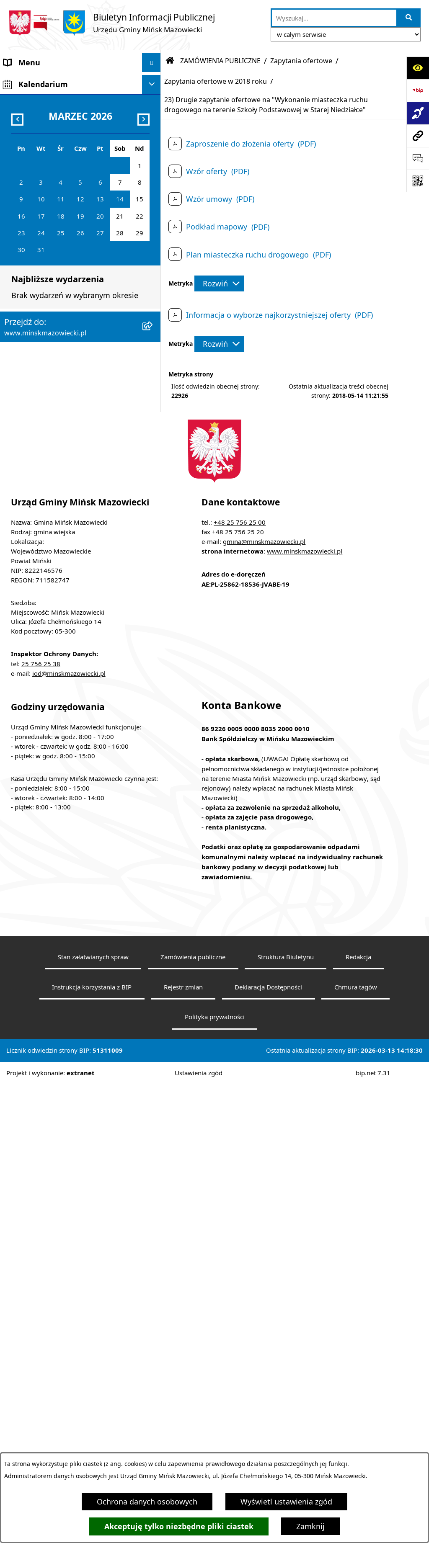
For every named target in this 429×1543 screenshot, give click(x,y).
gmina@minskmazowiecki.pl (264, 1000)
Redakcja (358, 1415)
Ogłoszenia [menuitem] (23, 281)
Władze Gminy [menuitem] (29, 100)
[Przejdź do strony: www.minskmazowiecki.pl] (417, 135)
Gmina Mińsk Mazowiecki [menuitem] (49, 81)
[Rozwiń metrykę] (219, 283)
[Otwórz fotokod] (417, 181)
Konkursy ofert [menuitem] (30, 469)
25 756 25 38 (40, 1122)
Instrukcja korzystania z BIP (92, 1445)
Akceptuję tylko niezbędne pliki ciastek (178, 1526)
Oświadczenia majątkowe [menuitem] (49, 394)
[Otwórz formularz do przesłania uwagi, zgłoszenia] (417, 158)
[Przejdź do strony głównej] (111, 22)
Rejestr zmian (183, 1445)
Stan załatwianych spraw (93, 1415)
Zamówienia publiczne (192, 1415)
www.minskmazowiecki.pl (304, 1009)
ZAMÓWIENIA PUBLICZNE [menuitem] (49, 262)
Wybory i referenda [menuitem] (37, 432)
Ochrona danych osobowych (147, 1502)
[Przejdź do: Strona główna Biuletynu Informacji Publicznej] (170, 60)
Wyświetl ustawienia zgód (286, 1502)
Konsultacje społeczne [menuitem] (43, 451)
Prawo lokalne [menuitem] (29, 175)
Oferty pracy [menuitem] (25, 337)
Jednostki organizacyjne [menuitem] (46, 194)
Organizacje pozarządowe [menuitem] (49, 488)
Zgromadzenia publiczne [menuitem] (47, 526)
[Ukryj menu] (151, 62)
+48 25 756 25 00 (240, 980)
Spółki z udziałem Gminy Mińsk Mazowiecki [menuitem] (59, 218)
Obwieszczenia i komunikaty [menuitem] (54, 413)
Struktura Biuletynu (286, 1415)
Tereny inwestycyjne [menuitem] (39, 545)
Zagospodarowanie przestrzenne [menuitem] (61, 300)
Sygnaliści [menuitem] (21, 564)
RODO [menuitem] (15, 590)
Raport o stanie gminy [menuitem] (43, 507)
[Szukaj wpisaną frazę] (409, 17)
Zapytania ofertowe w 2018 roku (215, 81)
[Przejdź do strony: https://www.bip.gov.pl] (417, 90)
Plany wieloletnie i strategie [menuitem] (53, 375)
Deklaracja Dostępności (268, 1445)
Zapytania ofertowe (301, 60)
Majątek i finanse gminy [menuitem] (46, 243)
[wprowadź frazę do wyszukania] (334, 17)
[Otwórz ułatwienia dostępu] (417, 68)
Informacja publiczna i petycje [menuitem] (57, 356)
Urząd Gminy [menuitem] (26, 157)
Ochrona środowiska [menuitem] (40, 319)
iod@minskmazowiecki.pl (69, 1132)
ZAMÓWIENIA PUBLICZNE (220, 60)
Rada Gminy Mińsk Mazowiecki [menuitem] (58, 119)
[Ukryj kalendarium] (151, 612)
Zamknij (310, 1526)
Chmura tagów (355, 1445)
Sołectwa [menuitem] (20, 138)
